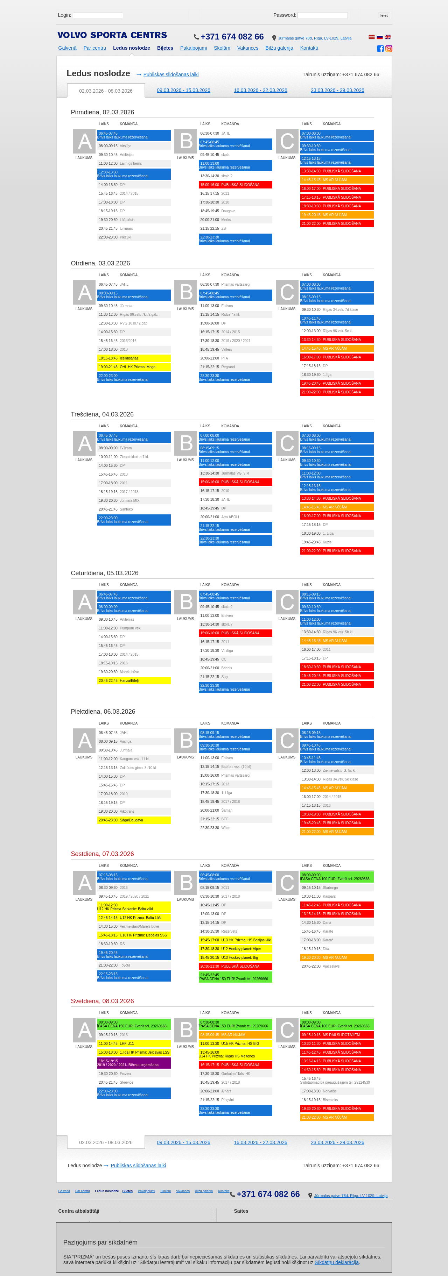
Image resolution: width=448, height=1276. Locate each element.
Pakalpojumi (193, 48)
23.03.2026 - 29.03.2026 (337, 90)
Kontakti (309, 48)
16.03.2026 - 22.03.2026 (260, 90)
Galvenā (67, 48)
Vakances (247, 48)
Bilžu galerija (279, 48)
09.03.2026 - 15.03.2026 (183, 90)
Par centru (95, 48)
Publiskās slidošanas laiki (171, 74)
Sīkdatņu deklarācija (337, 1262)
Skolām (222, 48)
